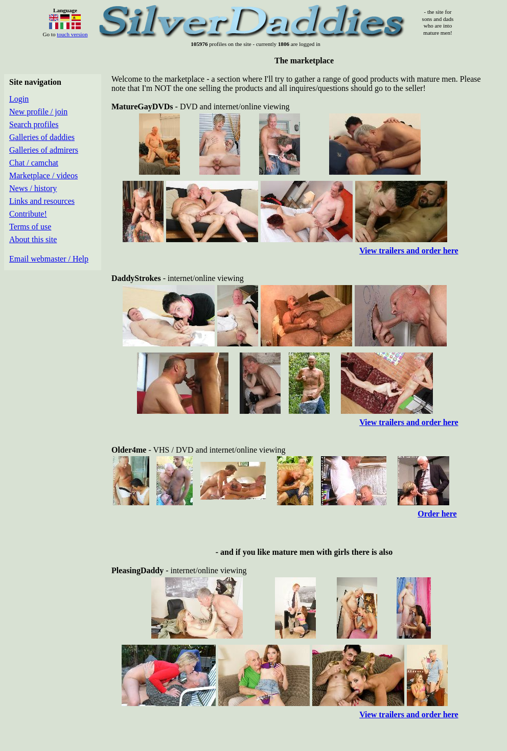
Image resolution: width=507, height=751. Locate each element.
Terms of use (30, 226)
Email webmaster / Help (48, 258)
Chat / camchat (33, 162)
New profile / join (38, 111)
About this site (33, 239)
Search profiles (33, 124)
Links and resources (42, 201)
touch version (72, 34)
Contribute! (28, 213)
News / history (33, 188)
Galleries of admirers (43, 150)
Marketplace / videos (43, 175)
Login (19, 99)
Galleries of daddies (42, 137)
